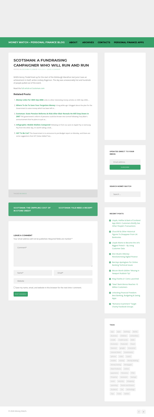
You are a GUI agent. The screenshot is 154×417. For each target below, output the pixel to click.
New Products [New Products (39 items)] (116, 369)
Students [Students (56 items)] (114, 389)
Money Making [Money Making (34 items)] (133, 360)
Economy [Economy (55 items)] (114, 344)
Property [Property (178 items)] (114, 377)
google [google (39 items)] (122, 348)
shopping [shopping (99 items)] (130, 381)
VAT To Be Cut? (22, 133)
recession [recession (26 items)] (124, 377)
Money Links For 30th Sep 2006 (29, 100)
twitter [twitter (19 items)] (126, 394)
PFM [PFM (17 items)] (132, 373)
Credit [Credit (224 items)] (113, 340)
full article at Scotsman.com (32, 88)
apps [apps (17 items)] (119, 332)
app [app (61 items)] (112, 332)
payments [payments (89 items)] (114, 373)
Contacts (104, 42)
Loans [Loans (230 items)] (128, 356)
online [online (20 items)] (126, 369)
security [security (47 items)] (121, 381)
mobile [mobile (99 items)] (113, 360)
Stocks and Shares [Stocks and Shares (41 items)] (127, 385)
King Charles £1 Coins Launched (125, 279)
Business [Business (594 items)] (114, 336)
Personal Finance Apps (129, 42)
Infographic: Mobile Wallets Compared (33, 125)
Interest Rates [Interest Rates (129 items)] (116, 352)
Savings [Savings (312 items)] (133, 377)
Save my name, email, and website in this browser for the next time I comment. (49, 287)
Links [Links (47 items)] (121, 356)
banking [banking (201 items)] (127, 332)
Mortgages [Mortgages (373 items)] (128, 365)
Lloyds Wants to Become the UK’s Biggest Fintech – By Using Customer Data (126, 245)
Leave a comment (53, 69)
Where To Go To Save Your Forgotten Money (35, 105)
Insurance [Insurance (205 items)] (131, 348)
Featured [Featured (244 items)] (124, 344)
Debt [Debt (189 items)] (132, 340)
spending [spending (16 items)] (114, 385)
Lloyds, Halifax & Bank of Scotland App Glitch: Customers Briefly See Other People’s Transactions (126, 223)
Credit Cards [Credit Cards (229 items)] (123, 340)
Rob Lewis (42, 69)
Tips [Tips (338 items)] (112, 394)
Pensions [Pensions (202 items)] (124, 373)
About (73, 42)
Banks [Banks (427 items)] (135, 332)
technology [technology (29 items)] (130, 389)
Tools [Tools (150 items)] (119, 394)
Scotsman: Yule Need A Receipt (75, 208)
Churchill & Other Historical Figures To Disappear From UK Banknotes (125, 234)
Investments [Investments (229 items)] (128, 352)
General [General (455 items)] (114, 348)
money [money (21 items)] (121, 360)
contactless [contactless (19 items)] (134, 336)
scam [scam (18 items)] (113, 381)
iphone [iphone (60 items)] (113, 356)
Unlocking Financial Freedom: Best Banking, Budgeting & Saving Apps (126, 295)
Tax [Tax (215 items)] (122, 389)
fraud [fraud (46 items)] (133, 344)
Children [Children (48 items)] (124, 336)
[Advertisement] (77, 19)
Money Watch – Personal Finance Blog (36, 42)
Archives (88, 42)
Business (23, 193)
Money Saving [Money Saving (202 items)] (116, 365)
